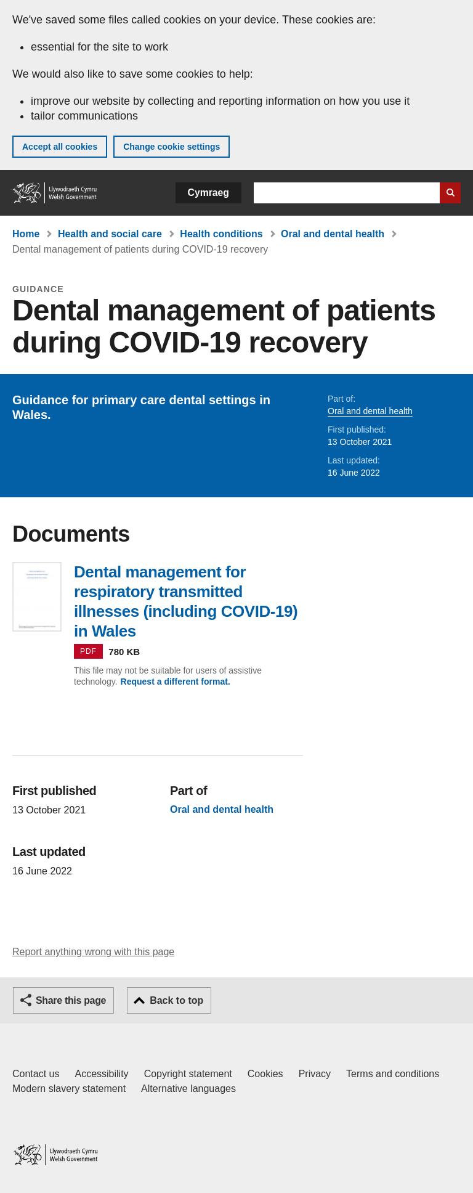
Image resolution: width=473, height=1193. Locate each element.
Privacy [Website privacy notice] (315, 1074)
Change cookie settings (171, 147)
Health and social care (110, 234)
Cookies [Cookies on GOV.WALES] (265, 1074)
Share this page (71, 1000)
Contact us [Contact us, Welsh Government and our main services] (35, 1074)
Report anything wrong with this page (93, 952)
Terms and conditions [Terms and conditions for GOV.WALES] (392, 1074)
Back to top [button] (176, 1000)
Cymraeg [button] (208, 192)
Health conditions (221, 234)
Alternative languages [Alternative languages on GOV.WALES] (188, 1088)
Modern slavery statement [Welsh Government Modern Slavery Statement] (69, 1088)
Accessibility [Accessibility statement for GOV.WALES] (101, 1074)
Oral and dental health (332, 234)
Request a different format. (175, 681)
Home (25, 234)
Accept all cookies (59, 147)
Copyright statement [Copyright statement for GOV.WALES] (188, 1074)
